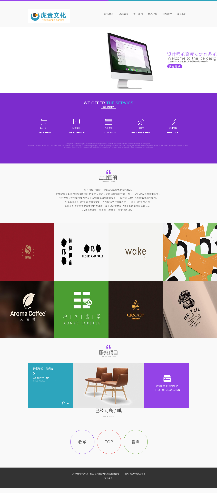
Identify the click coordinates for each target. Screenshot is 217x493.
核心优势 (152, 14)
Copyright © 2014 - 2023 (96, 474)
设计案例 (123, 14)
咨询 (136, 442)
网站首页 (109, 14)
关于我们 (138, 14)
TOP (109, 442)
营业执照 (108, 478)
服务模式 (167, 14)
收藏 (82, 442)
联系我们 (181, 14)
